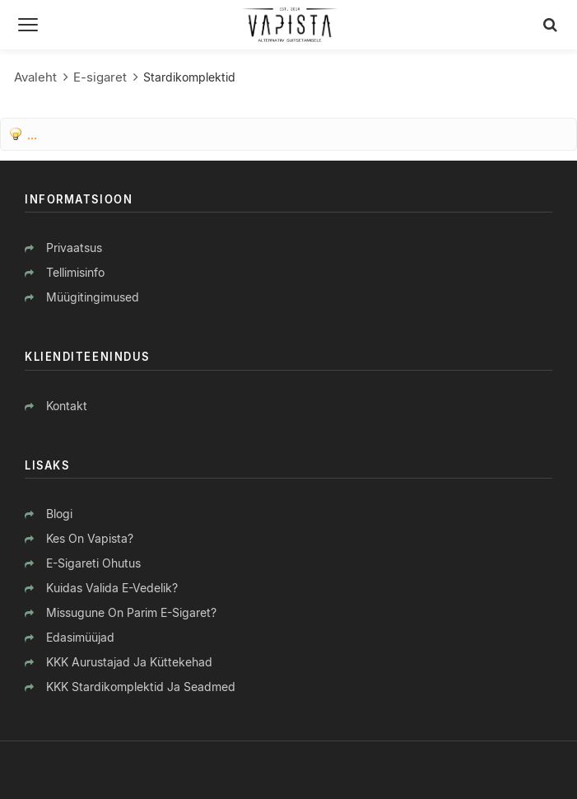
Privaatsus (74, 248)
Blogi (59, 514)
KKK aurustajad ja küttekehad (129, 662)
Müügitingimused (92, 297)
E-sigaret (100, 77)
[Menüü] (28, 25)
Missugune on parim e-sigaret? (131, 612)
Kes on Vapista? (89, 538)
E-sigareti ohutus (93, 563)
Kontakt (66, 406)
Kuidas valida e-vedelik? (112, 588)
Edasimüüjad (80, 637)
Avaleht (35, 77)
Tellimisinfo (75, 272)
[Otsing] (550, 25)
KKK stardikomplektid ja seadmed (140, 687)
